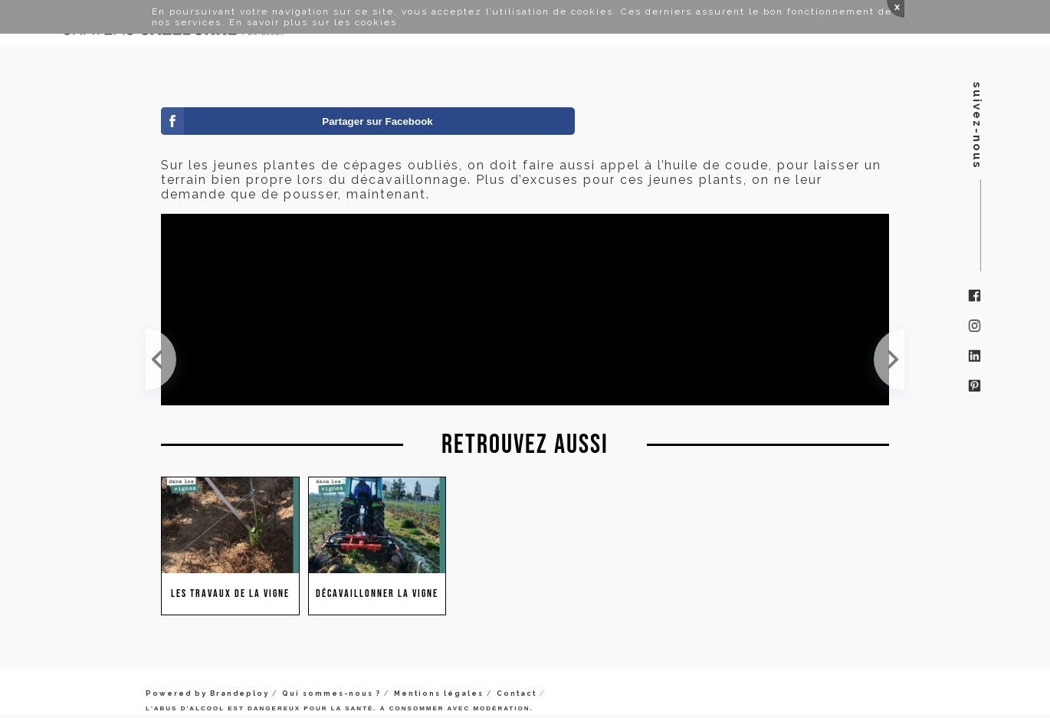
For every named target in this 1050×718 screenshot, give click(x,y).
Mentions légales (439, 693)
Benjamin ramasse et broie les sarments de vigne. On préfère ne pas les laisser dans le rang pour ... (889, 359)
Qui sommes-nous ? (331, 693)
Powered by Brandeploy (207, 693)
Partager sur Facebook (377, 121)
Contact (516, 693)
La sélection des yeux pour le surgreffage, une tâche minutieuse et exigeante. (161, 359)
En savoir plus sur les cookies (313, 22)
